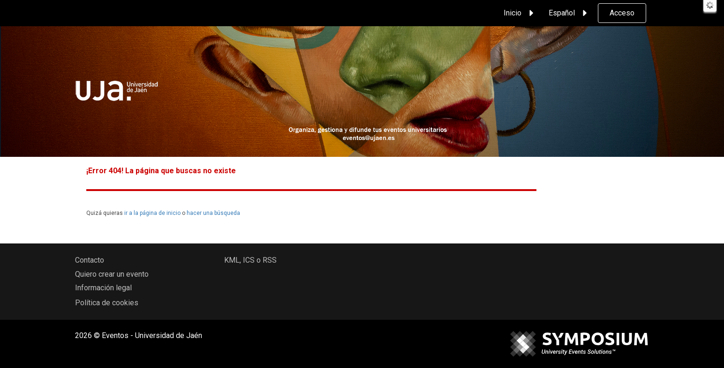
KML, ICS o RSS (250, 260)
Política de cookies (106, 302)
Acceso (622, 12)
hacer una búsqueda (213, 213)
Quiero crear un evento (112, 274)
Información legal (103, 287)
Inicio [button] (520, 13)
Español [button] (569, 13)
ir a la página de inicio (152, 213)
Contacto (89, 260)
